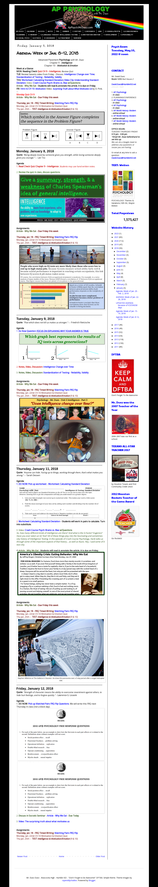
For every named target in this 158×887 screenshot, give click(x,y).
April (119, 277)
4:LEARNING (20, 35)
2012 (116, 343)
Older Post (100, 856)
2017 (116, 325)
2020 (116, 241)
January (120, 288)
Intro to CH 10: (32, 88)
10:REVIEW (77, 38)
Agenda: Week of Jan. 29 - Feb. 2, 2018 (127, 292)
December (121, 251)
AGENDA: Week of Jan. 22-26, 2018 (127, 298)
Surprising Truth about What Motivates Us (72, 88)
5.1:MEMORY (32, 35)
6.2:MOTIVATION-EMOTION (90, 35)
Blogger (92, 880)
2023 (116, 233)
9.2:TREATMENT (64, 38)
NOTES (50, 31)
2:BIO (100, 31)
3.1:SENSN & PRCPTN (112, 31)
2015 (116, 332)
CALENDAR (31, 31)
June (119, 269)
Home (61, 856)
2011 (116, 346)
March (120, 280)
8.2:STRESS (37, 38)
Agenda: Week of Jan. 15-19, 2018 (127, 312)
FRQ (57, 31)
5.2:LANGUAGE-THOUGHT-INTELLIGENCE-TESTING (59, 35)
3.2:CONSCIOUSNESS (130, 31)
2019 (116, 244)
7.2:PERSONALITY (126, 35)
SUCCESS (41, 31)
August (120, 266)
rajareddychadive (69, 880)
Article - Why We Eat (26, 85)
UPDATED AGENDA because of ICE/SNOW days (126, 305)
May (119, 273)
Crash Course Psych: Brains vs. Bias (50, 83)
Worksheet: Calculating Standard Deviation (42, 80)
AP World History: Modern (124, 110)
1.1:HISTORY (76, 31)
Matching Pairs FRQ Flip (66, 103)
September (122, 262)
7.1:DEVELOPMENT (110, 35)
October (120, 258)
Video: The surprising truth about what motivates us (44, 821)
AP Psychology (119, 92)
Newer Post (22, 856)
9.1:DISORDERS (49, 38)
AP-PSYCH (20, 31)
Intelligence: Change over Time (79, 74)
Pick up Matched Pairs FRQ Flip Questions (48, 703)
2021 (116, 237)
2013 (116, 339)
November (121, 255)
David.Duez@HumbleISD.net (123, 84)
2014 (116, 336)
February (121, 284)
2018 (116, 248)
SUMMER (65, 31)
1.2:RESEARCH (89, 31)
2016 (116, 328)
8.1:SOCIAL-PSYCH (22, 38)
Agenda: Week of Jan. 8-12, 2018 (127, 318)
